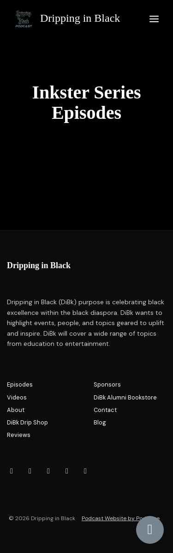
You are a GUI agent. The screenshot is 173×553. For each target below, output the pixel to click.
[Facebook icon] (30, 471)
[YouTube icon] (48, 471)
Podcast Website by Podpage (121, 518)
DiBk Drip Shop (27, 422)
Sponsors (107, 384)
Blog (100, 422)
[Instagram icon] (11, 471)
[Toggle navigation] (154, 19)
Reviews (18, 435)
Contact (105, 410)
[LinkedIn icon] (67, 471)
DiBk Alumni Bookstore (125, 397)
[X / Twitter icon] (85, 471)
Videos (17, 397)
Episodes (20, 384)
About (15, 410)
